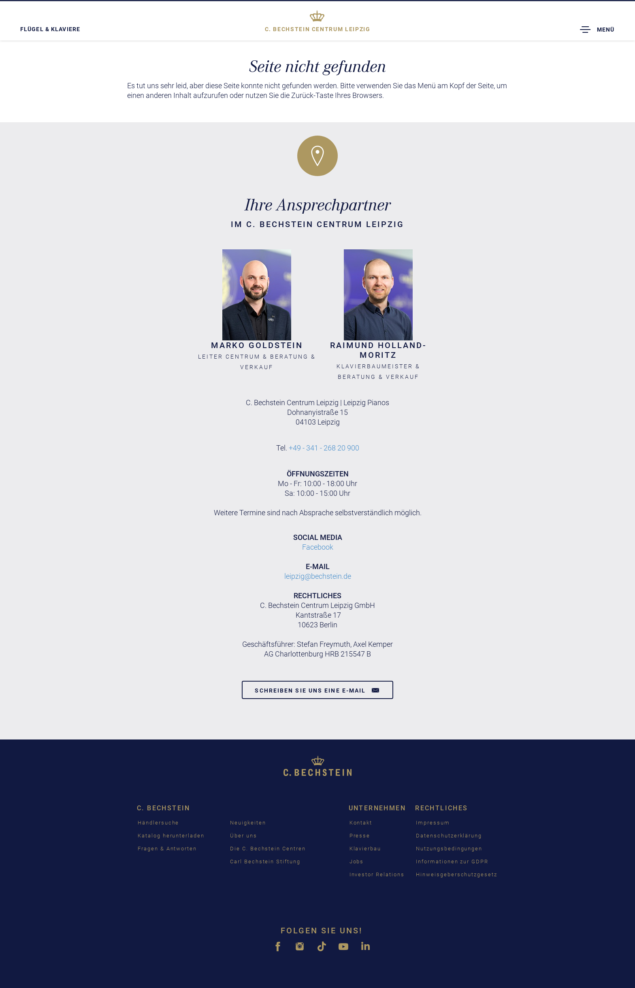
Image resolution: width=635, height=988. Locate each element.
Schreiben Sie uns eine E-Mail (317, 690)
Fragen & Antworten (167, 849)
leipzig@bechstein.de (317, 576)
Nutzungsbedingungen (449, 849)
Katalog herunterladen (171, 836)
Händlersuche (158, 823)
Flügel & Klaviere (50, 29)
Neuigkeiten (248, 823)
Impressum (433, 823)
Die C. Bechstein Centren (268, 849)
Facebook (317, 547)
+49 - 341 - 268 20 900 (324, 448)
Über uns (243, 836)
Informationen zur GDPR (452, 861)
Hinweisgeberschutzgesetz (456, 874)
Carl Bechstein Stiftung (265, 861)
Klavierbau (365, 849)
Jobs (356, 861)
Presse (360, 836)
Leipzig (318, 29)
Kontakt (361, 823)
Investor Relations (377, 874)
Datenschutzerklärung (449, 836)
